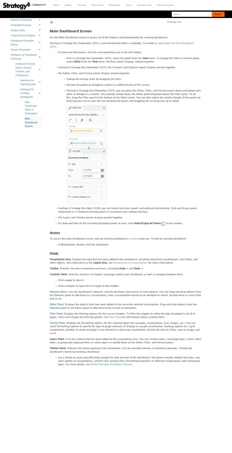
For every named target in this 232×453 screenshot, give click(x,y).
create (133, 241)
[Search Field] (198, 14)
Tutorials (81, 5)
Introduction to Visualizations (130, 265)
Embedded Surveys (26, 25)
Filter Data (115, 321)
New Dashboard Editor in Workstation (31, 108)
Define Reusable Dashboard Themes (111, 369)
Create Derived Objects (26, 35)
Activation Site (144, 5)
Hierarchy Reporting (26, 20)
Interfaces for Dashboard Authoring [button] (26, 56)
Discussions (97, 5)
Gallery (68, 5)
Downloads (114, 5)
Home (56, 5)
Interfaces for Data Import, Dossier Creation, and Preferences (29, 69)
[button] (218, 14)
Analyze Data (26, 30)
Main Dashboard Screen (31, 122)
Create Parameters (26, 49)
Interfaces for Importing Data (31, 82)
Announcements (165, 5)
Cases (129, 5)
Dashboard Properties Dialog (26, 42)
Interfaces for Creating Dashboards (31, 93)
